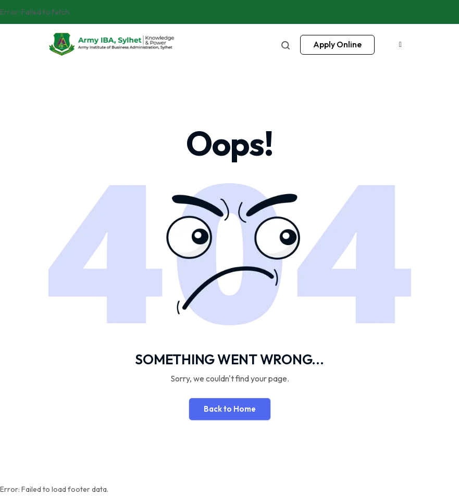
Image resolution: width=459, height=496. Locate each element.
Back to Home (230, 409)
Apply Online (337, 44)
